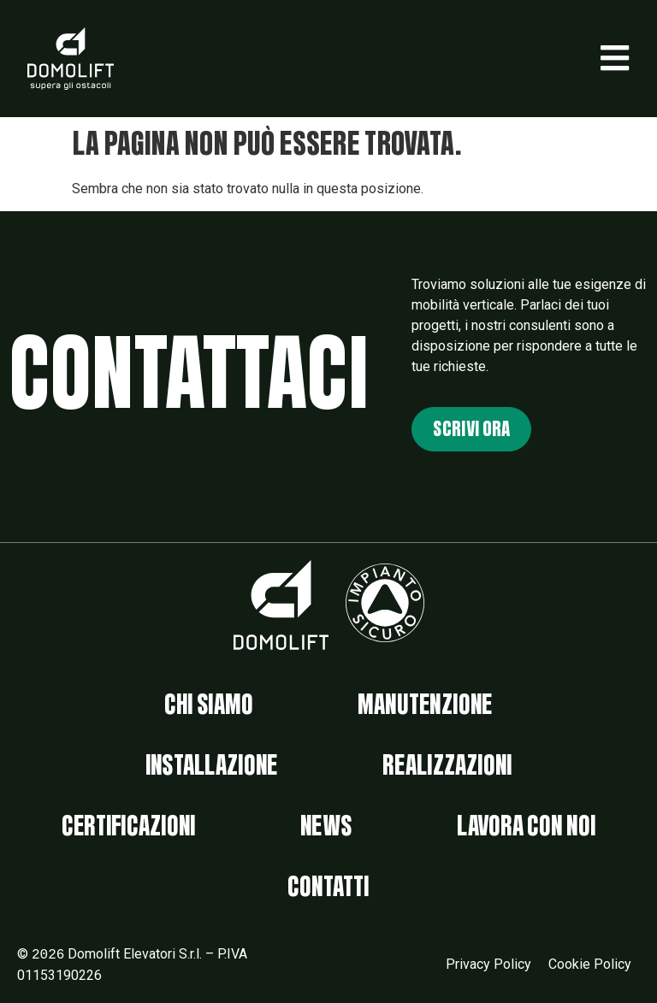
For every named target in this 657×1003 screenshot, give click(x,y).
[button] (615, 58)
